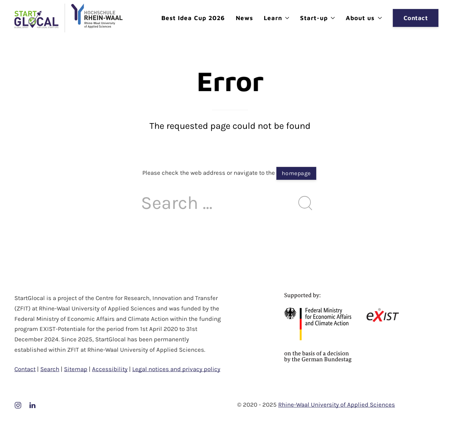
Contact (416, 18)
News (244, 18)
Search (49, 369)
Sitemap (75, 369)
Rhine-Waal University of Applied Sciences (336, 404)
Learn (276, 18)
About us (364, 18)
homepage (296, 173)
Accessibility (110, 369)
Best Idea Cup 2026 (193, 18)
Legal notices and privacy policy (176, 369)
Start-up (317, 18)
